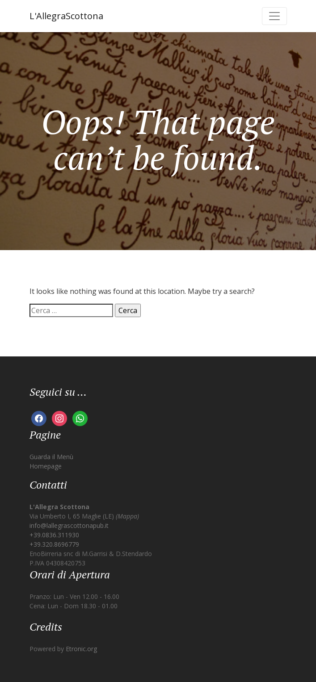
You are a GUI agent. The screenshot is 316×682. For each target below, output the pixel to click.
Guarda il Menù (51, 456)
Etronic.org (81, 648)
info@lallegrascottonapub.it (69, 525)
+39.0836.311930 (54, 535)
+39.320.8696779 (54, 544)
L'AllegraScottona (66, 16)
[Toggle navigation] (274, 16)
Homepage (45, 466)
